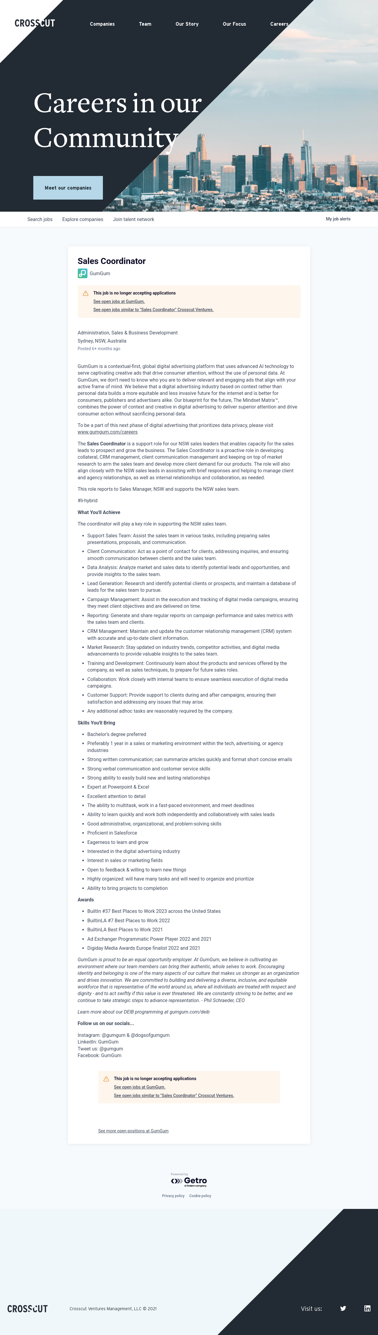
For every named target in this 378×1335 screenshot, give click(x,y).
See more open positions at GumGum (133, 1130)
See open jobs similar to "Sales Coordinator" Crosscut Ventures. (154, 309)
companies (82, 219)
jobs (40, 219)
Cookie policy (200, 1196)
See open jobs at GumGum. (119, 301)
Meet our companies (68, 187)
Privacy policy (173, 1196)
